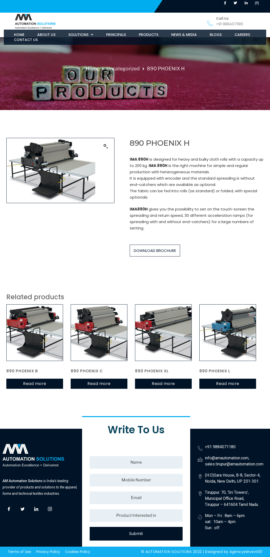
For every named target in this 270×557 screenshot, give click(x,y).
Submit (136, 534)
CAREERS (242, 34)
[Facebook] (9, 508)
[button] (81, 34)
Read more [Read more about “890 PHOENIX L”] (227, 384)
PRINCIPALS (116, 34)
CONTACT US (26, 39)
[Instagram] (50, 508)
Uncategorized (123, 69)
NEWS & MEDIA (184, 34)
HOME (19, 34)
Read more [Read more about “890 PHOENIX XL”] (163, 384)
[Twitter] (22, 508)
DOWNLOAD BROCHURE (155, 250)
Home (92, 69)
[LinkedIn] (36, 508)
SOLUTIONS (80, 34)
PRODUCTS (148, 34)
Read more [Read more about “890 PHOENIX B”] (34, 384)
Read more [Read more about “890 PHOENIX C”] (99, 384)
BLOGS (216, 34)
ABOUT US (46, 34)
